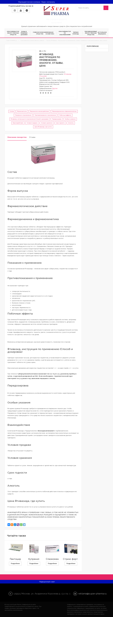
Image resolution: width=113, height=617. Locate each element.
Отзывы (32, 137)
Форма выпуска (22, 111)
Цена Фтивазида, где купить (43, 127)
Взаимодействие (18, 123)
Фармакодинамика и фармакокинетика (64, 111)
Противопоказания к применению (45, 115)
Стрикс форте (71, 559)
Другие (54, 88)
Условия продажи (32, 123)
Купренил (33, 559)
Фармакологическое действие (39, 111)
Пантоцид (15, 559)
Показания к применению (23, 115)
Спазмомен (52, 559)
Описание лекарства (17, 137)
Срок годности (60, 123)
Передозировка (56, 119)
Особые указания (70, 119)
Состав (12, 111)
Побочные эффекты (65, 115)
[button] (15, 10)
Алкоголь (71, 123)
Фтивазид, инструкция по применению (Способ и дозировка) (30, 119)
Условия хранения (47, 123)
